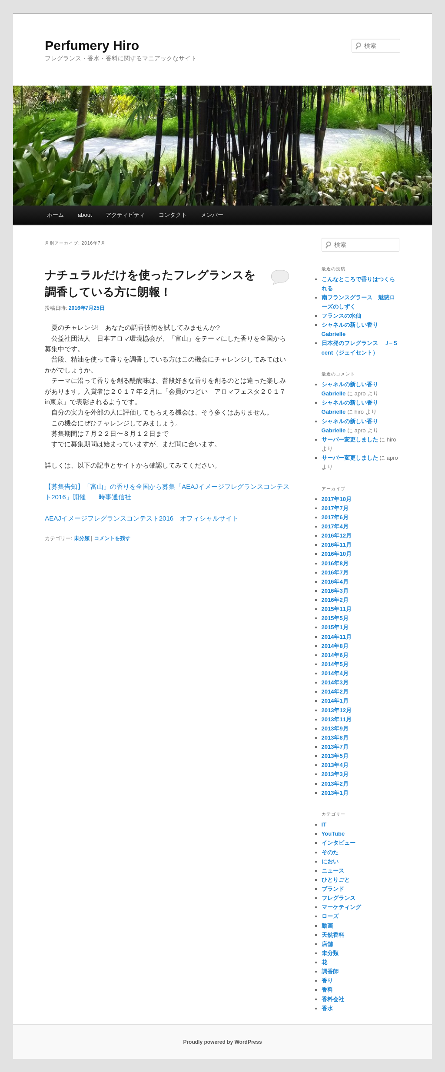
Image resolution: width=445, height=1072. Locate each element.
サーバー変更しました (350, 439)
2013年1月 (335, 793)
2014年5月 (335, 664)
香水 (327, 1008)
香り (327, 980)
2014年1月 (335, 700)
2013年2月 (335, 783)
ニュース (333, 870)
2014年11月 (337, 637)
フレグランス (338, 898)
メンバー (212, 215)
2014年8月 (335, 646)
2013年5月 (335, 756)
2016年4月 (335, 581)
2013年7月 (335, 746)
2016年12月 (337, 535)
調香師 (330, 971)
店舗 (327, 944)
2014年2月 (335, 691)
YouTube (333, 833)
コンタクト (173, 215)
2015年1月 (335, 627)
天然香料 (333, 935)
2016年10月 (337, 554)
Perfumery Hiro (92, 45)
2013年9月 (335, 728)
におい (330, 861)
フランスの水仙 (341, 315)
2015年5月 (335, 618)
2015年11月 (337, 609)
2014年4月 (335, 673)
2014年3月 (335, 682)
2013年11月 (337, 719)
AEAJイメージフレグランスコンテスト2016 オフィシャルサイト (142, 518)
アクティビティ (125, 215)
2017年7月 (335, 508)
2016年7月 (335, 572)
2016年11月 (337, 544)
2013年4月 (335, 765)
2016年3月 (335, 590)
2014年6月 (335, 655)
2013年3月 (335, 774)
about (85, 215)
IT (324, 824)
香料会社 (333, 999)
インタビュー (338, 843)
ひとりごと (336, 879)
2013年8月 (335, 737)
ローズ (330, 916)
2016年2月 (335, 600)
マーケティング (341, 907)
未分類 (82, 538)
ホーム (55, 215)
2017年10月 (337, 499)
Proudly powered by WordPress (222, 1042)
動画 (327, 926)
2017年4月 (335, 526)
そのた (330, 852)
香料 (327, 989)
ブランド (333, 889)
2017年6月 (335, 517)
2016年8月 (335, 563)
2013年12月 (337, 710)
